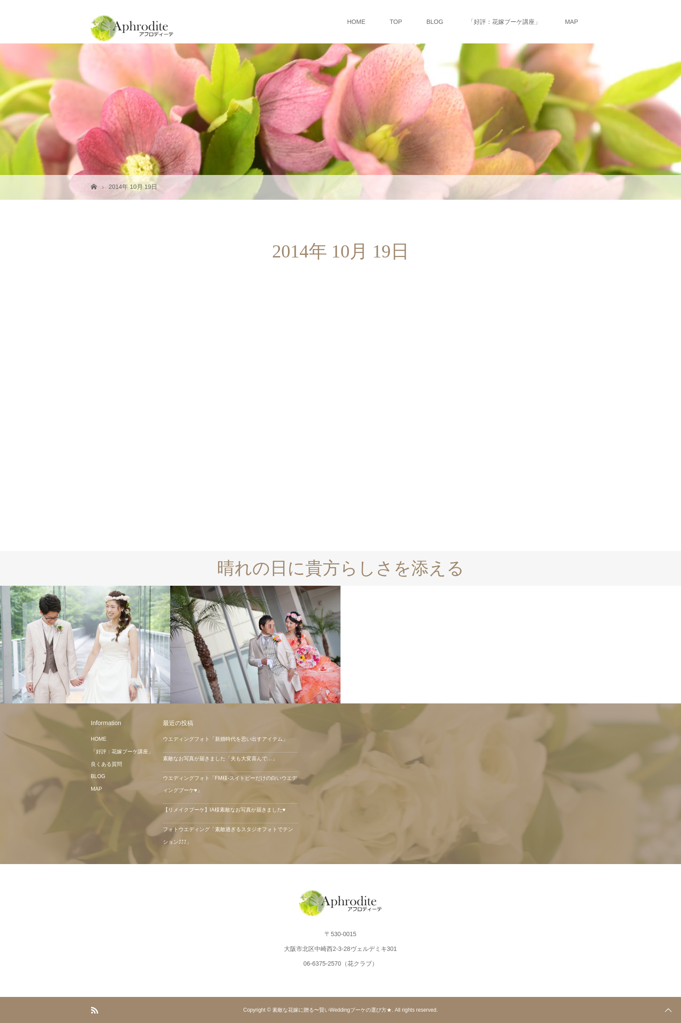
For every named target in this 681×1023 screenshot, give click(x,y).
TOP (396, 21)
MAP (571, 21)
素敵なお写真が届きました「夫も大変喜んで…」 (220, 759)
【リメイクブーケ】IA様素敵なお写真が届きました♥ (224, 810)
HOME (356, 21)
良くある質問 (106, 764)
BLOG (434, 21)
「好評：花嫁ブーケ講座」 (504, 21)
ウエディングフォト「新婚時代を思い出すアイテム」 (225, 739)
